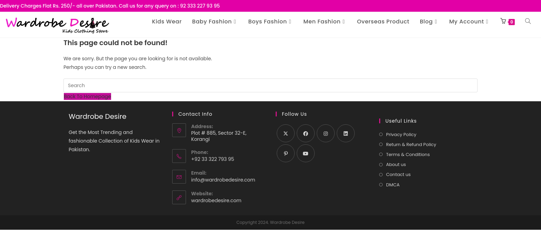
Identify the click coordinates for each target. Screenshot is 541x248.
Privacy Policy (401, 134)
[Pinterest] (286, 153)
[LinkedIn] (346, 133)
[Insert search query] (270, 85)
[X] (286, 133)
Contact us (398, 174)
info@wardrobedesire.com (223, 179)
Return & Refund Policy (411, 144)
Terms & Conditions (408, 154)
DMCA (393, 185)
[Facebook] (306, 133)
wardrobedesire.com (216, 200)
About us (396, 164)
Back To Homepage (87, 96)
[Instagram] (326, 133)
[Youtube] (306, 153)
